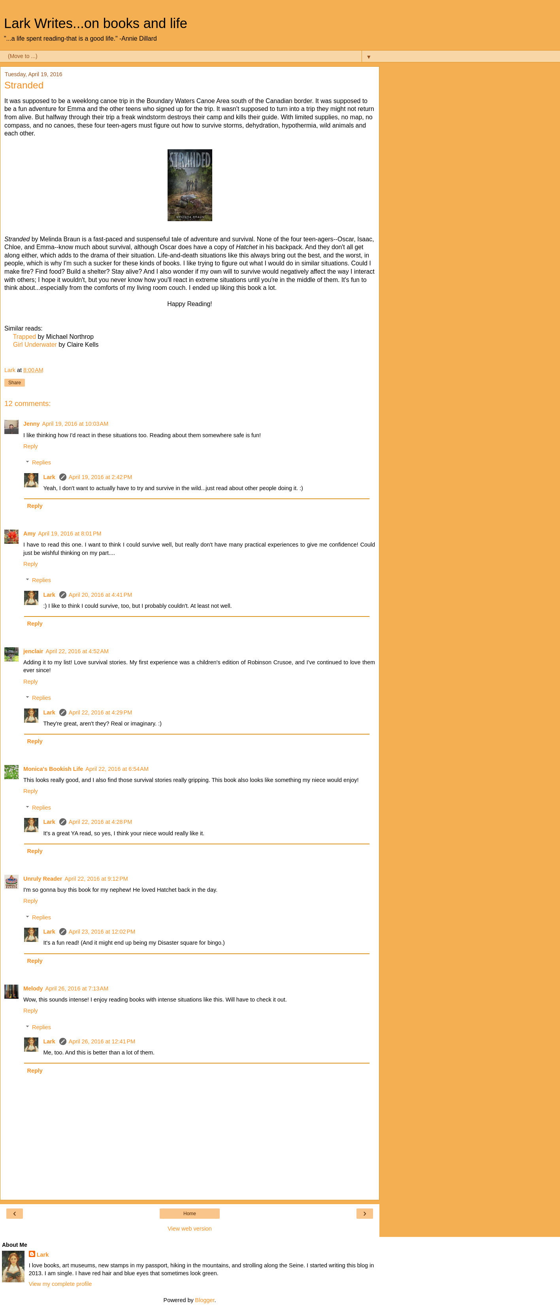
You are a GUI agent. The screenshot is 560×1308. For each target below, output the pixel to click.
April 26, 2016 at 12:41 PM (102, 1041)
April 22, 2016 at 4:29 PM (100, 712)
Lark (50, 477)
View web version (190, 1228)
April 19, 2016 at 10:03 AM (75, 424)
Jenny (31, 424)
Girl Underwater (35, 344)
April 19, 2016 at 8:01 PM (69, 533)
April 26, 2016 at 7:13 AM (77, 988)
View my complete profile (60, 1284)
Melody (33, 988)
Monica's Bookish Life (53, 769)
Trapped (24, 336)
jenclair (33, 651)
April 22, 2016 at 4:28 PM (100, 822)
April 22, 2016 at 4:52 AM (77, 651)
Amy (29, 533)
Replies (41, 462)
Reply (30, 446)
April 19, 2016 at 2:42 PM (100, 477)
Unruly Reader (42, 879)
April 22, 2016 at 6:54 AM (117, 769)
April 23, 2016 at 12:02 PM (102, 931)
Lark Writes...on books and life (95, 23)
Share (14, 382)
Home (189, 1213)
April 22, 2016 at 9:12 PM (96, 879)
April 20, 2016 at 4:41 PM (100, 595)
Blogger (205, 1300)
